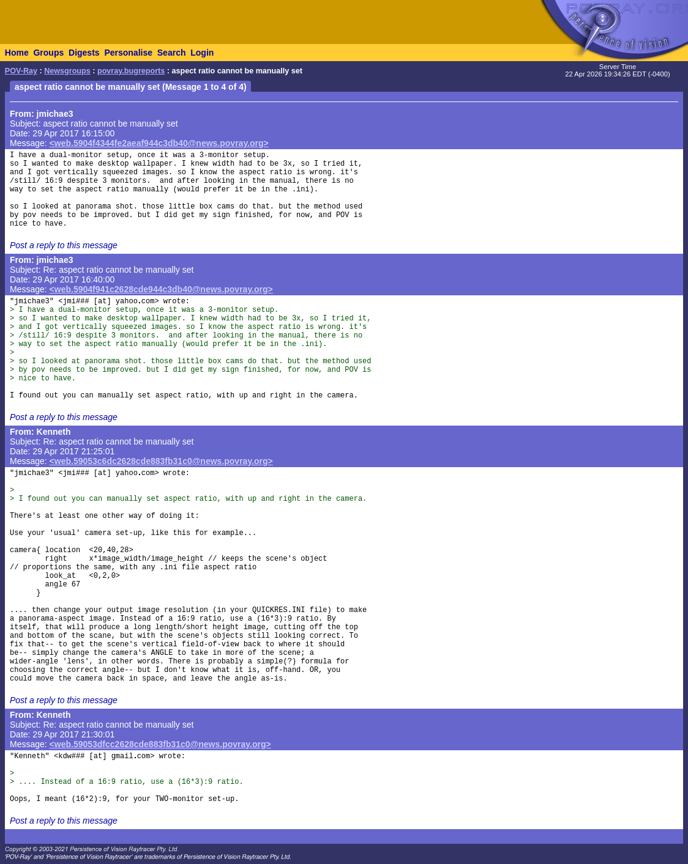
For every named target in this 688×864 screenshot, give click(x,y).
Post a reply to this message (64, 245)
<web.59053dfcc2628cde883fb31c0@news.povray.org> (160, 744)
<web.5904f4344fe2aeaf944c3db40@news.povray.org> (159, 143)
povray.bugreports (131, 71)
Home (17, 52)
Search (171, 52)
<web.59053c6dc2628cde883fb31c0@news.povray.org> (161, 461)
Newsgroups (67, 71)
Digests (84, 52)
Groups (48, 52)
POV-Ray (21, 71)
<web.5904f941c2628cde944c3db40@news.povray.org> (161, 289)
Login (202, 52)
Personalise (128, 52)
